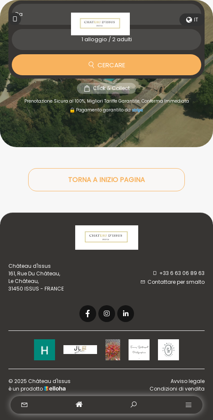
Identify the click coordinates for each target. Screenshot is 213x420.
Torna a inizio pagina (106, 180)
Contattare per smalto (172, 281)
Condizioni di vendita (177, 388)
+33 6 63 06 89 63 (178, 273)
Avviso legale (188, 381)
